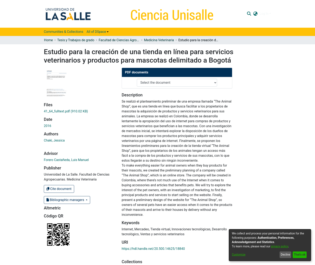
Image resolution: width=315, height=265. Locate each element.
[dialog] (270, 245)
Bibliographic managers (65, 200)
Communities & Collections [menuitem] (63, 32)
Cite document (58, 189)
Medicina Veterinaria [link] (159, 40)
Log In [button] (264, 14)
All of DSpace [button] (96, 32)
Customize (238, 254)
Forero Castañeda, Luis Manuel (66, 160)
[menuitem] (97, 32)
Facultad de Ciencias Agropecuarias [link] (119, 40)
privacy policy (279, 246)
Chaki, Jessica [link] (54, 140)
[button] (249, 13)
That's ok (299, 254)
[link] (66, 111)
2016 (47, 126)
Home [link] (48, 40)
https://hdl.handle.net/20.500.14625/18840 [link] (153, 249)
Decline (285, 254)
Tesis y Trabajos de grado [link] (75, 40)
